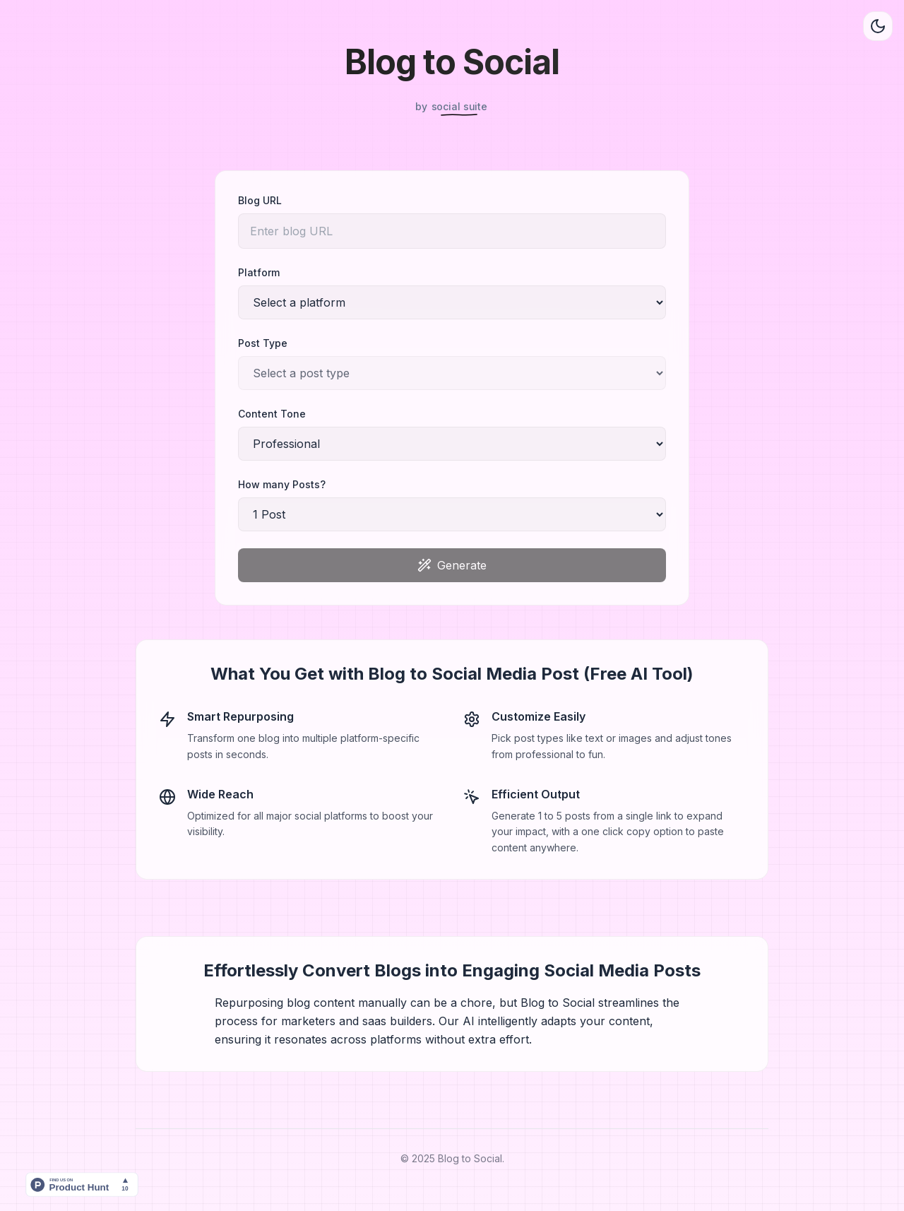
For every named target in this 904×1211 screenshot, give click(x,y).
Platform (259, 272)
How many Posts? (282, 484)
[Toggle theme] (878, 26)
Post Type (262, 343)
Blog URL (260, 200)
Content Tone (272, 414)
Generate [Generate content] (452, 565)
